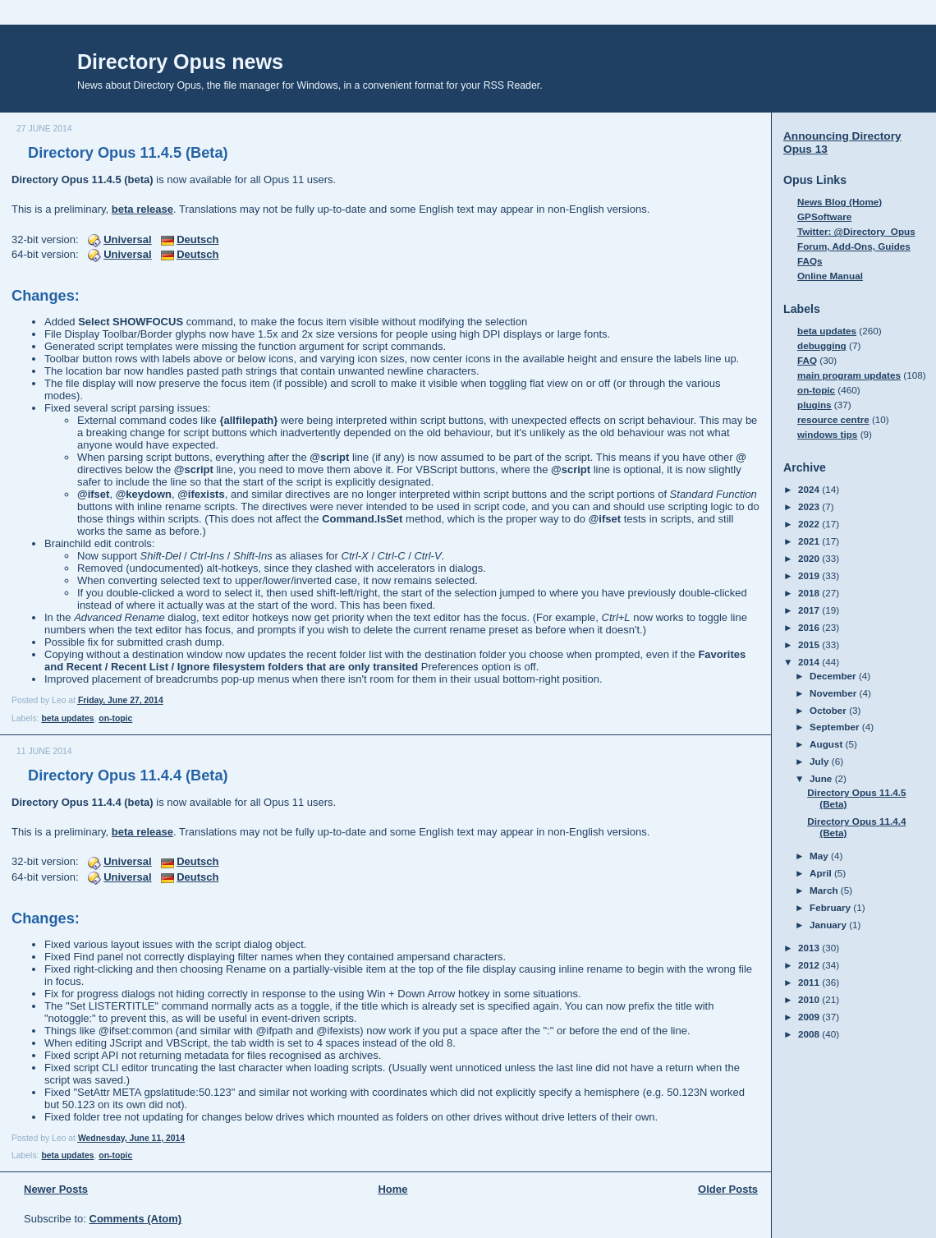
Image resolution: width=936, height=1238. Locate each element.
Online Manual (830, 275)
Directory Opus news (180, 61)
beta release (142, 209)
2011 (810, 982)
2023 (810, 506)
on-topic (115, 718)
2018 (810, 592)
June (822, 778)
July (821, 761)
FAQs (810, 260)
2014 (810, 661)
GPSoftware (824, 216)
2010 (810, 999)
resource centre (833, 419)
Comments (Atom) (135, 1219)
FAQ (807, 360)
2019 (810, 575)
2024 (810, 489)
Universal (127, 239)
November (834, 693)
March (825, 890)
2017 (810, 610)
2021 (810, 541)
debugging (822, 345)
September (836, 726)
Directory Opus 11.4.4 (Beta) (128, 775)
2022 (810, 523)
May (820, 855)
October (829, 710)
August (828, 744)
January (829, 924)
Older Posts (728, 1189)
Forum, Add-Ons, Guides (854, 246)
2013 (810, 947)
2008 (810, 1034)
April (822, 873)
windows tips (827, 434)
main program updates (849, 375)
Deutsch (197, 239)
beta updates (67, 718)
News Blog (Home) (839, 201)
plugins (814, 404)
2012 (810, 965)
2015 (810, 644)
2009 (810, 1016)
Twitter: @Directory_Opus (856, 231)
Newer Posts (56, 1189)
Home (392, 1189)
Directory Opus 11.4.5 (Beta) (128, 153)
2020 (810, 558)
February (831, 907)
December (834, 675)
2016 (810, 627)
